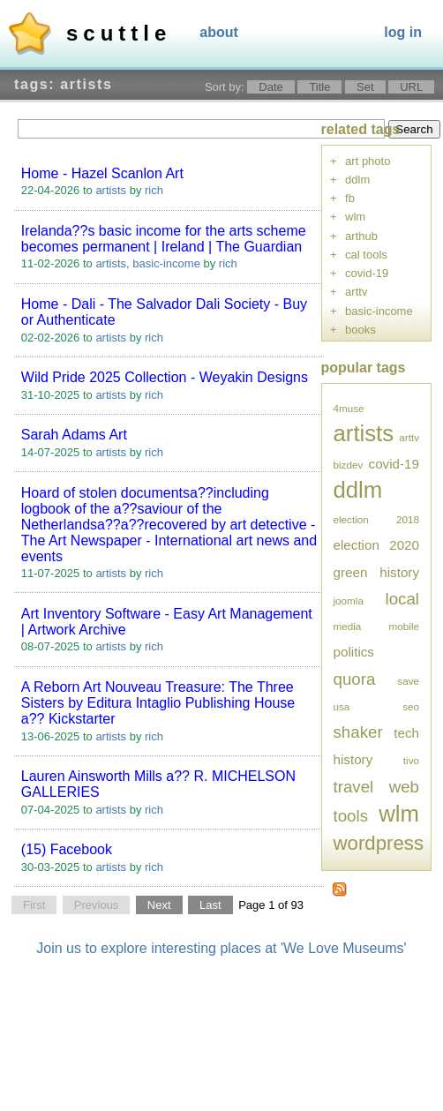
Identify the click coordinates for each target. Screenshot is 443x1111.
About (218, 32)
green (351, 572)
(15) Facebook (66, 849)
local (402, 598)
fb (350, 198)
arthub (361, 236)
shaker (358, 732)
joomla (349, 600)
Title (319, 87)
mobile (404, 626)
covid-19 (366, 273)
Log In (403, 32)
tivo (411, 760)
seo (410, 706)
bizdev (349, 464)
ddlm (357, 179)
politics (354, 651)
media (348, 626)
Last (210, 905)
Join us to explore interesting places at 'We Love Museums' (221, 948)
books (360, 329)
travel (354, 786)
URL (411, 87)
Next (159, 905)
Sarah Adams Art (74, 434)
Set (365, 87)
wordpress (379, 843)
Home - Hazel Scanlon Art (102, 173)
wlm (355, 216)
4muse (349, 408)
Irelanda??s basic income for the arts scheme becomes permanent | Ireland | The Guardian (163, 238)
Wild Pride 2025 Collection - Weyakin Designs (164, 377)
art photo (367, 161)
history (399, 572)
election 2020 (377, 544)
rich (154, 190)
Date (270, 87)
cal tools (366, 254)
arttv (356, 291)
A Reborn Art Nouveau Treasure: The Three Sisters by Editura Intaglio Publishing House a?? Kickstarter (158, 702)
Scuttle (118, 33)
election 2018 (377, 519)
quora (355, 679)
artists (110, 190)
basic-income (166, 263)
